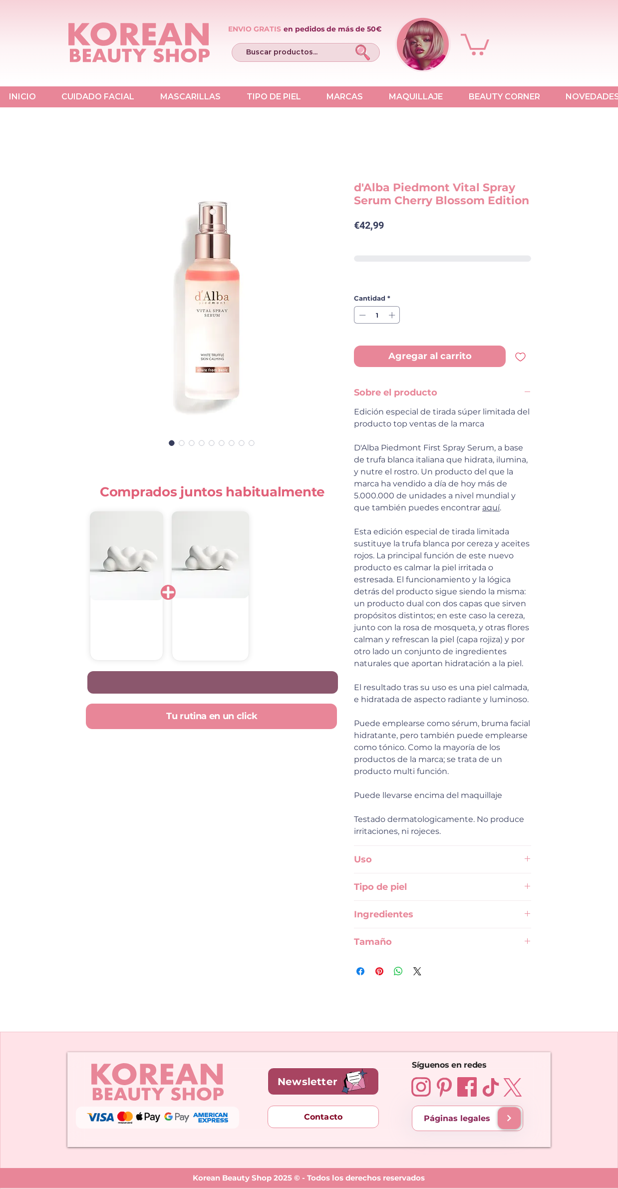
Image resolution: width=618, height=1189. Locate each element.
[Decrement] (361, 315)
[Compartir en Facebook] (360, 971)
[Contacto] (323, 1117)
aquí (491, 507)
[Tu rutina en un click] (211, 716)
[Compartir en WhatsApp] (398, 971)
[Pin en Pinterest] (379, 971)
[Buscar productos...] (289, 52)
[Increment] (393, 315)
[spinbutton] (377, 315)
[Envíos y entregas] (509, 1118)
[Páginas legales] (467, 1118)
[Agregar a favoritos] (520, 356)
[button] (475, 43)
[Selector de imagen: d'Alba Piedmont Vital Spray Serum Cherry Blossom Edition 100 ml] (172, 443)
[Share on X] (417, 971)
